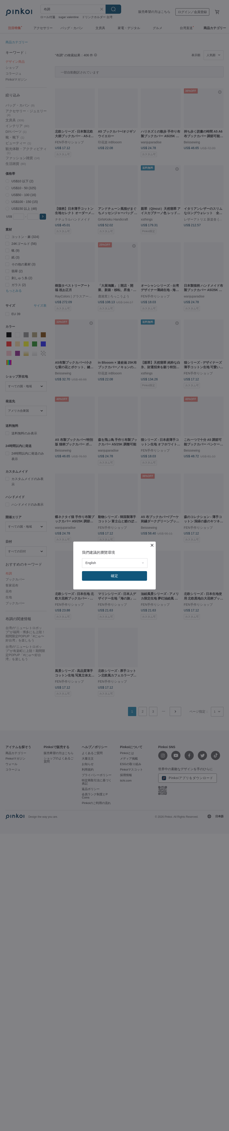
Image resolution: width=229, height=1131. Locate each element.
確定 (114, 576)
